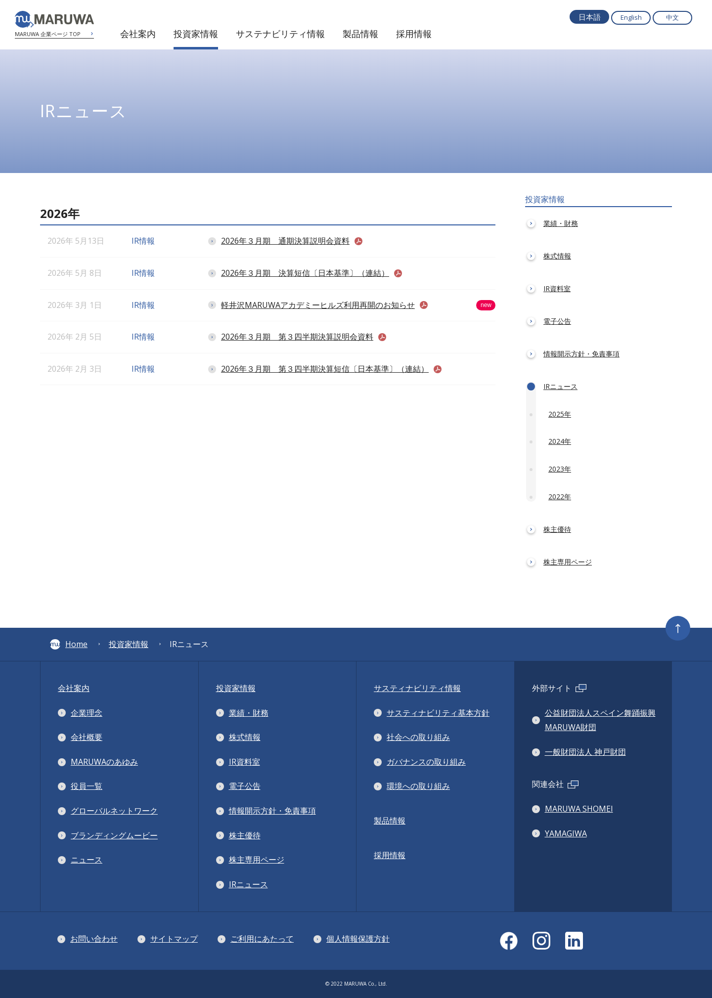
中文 (672, 17)
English (631, 17)
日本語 (589, 17)
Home (69, 644)
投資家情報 (128, 644)
